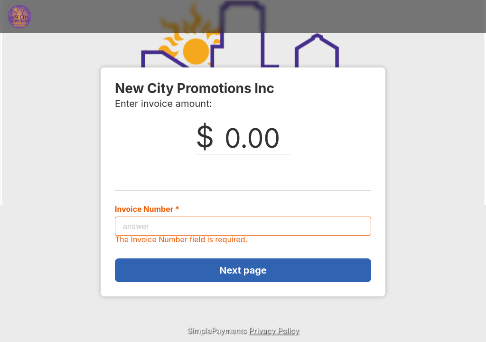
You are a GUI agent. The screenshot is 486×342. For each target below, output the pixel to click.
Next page (243, 270)
